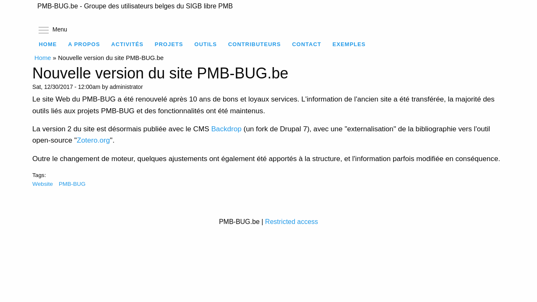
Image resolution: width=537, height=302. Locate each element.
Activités (127, 44)
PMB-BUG (72, 184)
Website (42, 184)
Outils (205, 44)
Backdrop (226, 129)
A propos (84, 44)
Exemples (349, 44)
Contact (306, 44)
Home (48, 44)
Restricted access (291, 221)
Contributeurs (254, 44)
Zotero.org (93, 140)
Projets (169, 44)
